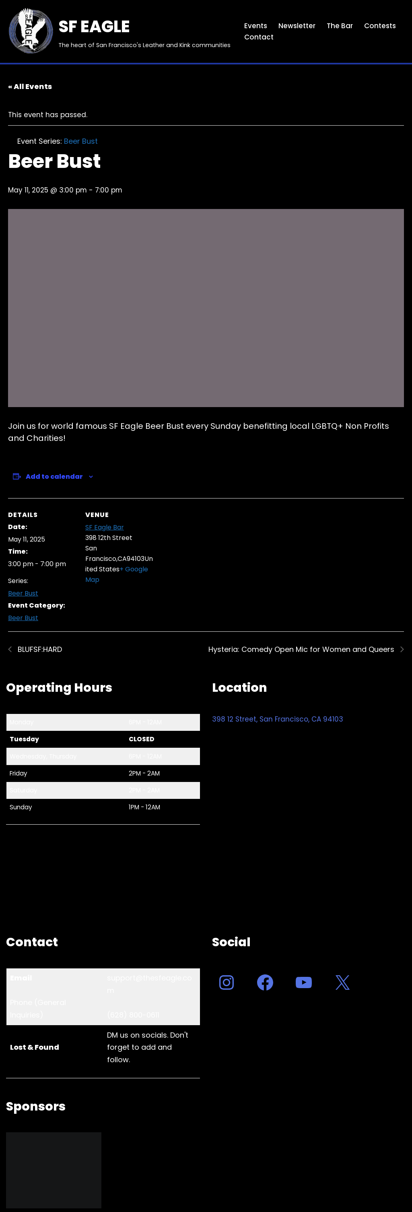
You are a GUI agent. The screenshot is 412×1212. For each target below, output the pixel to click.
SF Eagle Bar (104, 527)
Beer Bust (23, 593)
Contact (259, 37)
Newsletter (296, 26)
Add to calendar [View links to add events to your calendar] (54, 476)
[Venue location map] (205, 553)
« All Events (30, 86)
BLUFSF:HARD (39, 650)
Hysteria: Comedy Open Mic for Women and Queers (302, 650)
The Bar (340, 26)
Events (255, 26)
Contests (380, 26)
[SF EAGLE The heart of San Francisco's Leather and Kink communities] (118, 31)
